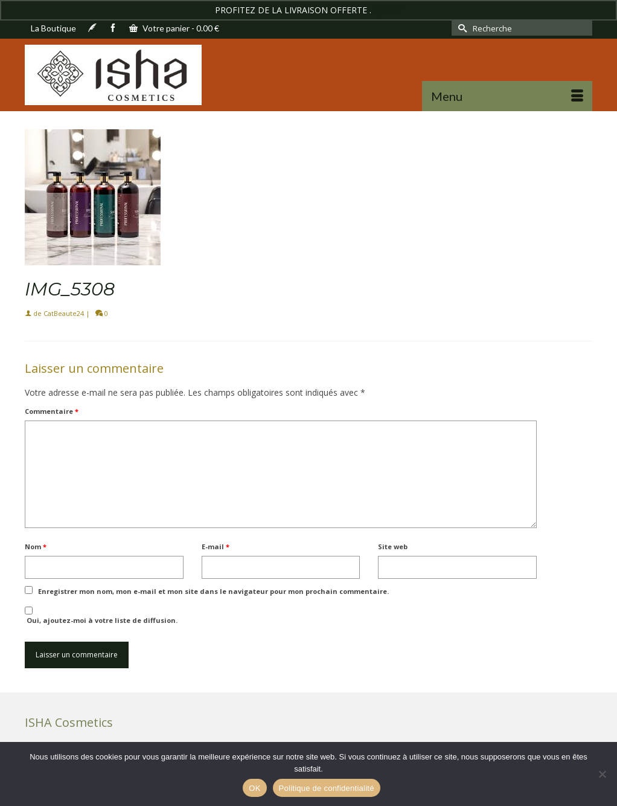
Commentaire (51, 411)
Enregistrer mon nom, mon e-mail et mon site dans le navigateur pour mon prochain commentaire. (213, 591)
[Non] (602, 774)
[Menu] (507, 96)
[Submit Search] (461, 28)
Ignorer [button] (388, 10)
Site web (393, 546)
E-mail (215, 546)
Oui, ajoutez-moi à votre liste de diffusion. (101, 616)
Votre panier (174, 28)
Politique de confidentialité (326, 788)
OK (254, 788)
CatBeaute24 (63, 313)
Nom (35, 546)
